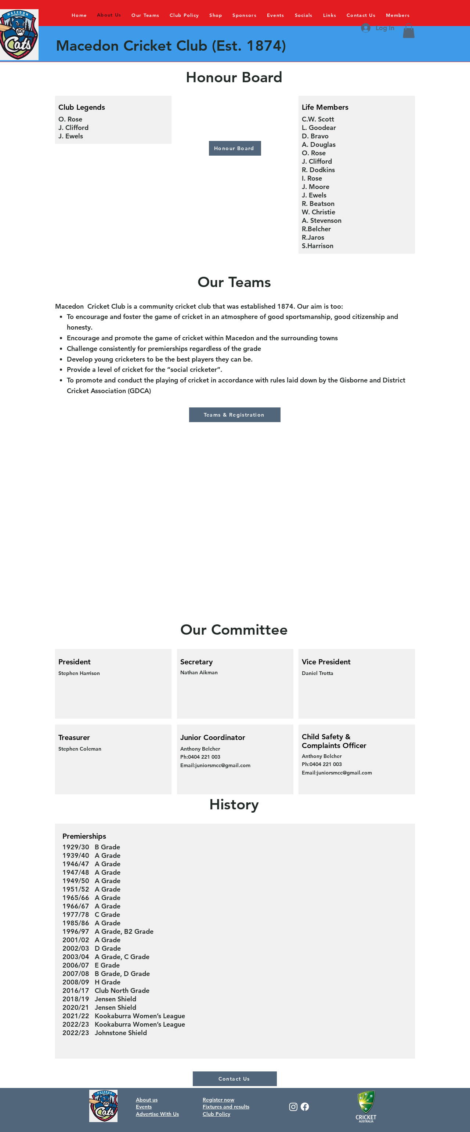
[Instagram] (293, 1106)
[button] (408, 30)
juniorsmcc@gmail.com (222, 765)
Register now (218, 1099)
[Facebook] (304, 1106)
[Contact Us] (235, 1078)
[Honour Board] (235, 148)
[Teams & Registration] (235, 414)
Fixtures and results (226, 1106)
